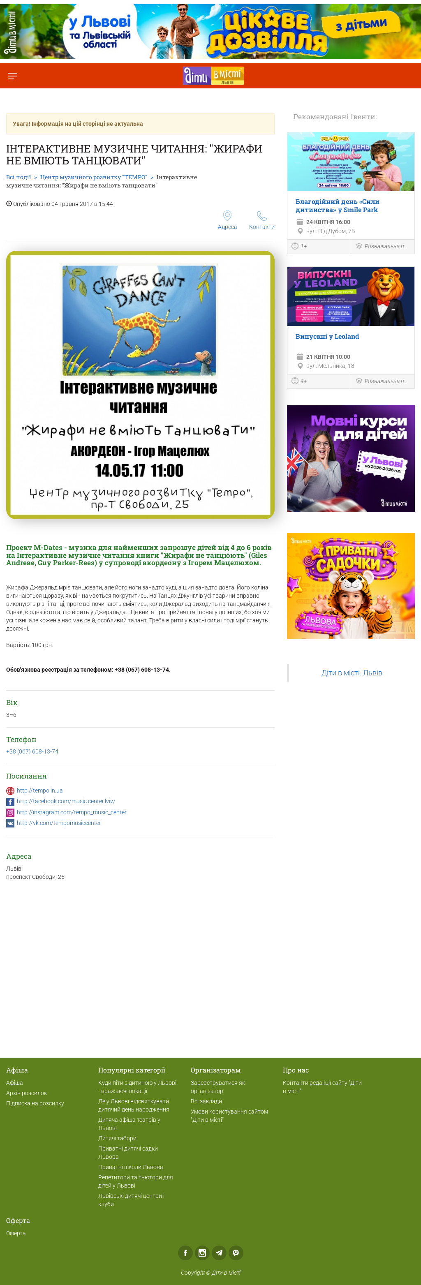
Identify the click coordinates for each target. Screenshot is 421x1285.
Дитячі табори (117, 1138)
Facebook (185, 1253)
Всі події (18, 177)
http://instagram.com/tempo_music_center (72, 812)
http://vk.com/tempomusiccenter (59, 823)
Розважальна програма (382, 247)
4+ (299, 381)
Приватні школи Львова (130, 1167)
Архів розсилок (26, 1093)
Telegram (219, 1253)
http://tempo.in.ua (40, 790)
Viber (236, 1253)
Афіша (14, 1082)
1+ (299, 247)
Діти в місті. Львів (352, 673)
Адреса (227, 220)
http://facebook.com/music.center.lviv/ (66, 801)
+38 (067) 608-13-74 (32, 751)
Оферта (16, 1233)
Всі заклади (206, 1101)
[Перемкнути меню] (12, 75)
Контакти (262, 220)
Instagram (202, 1253)
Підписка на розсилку (35, 1103)
